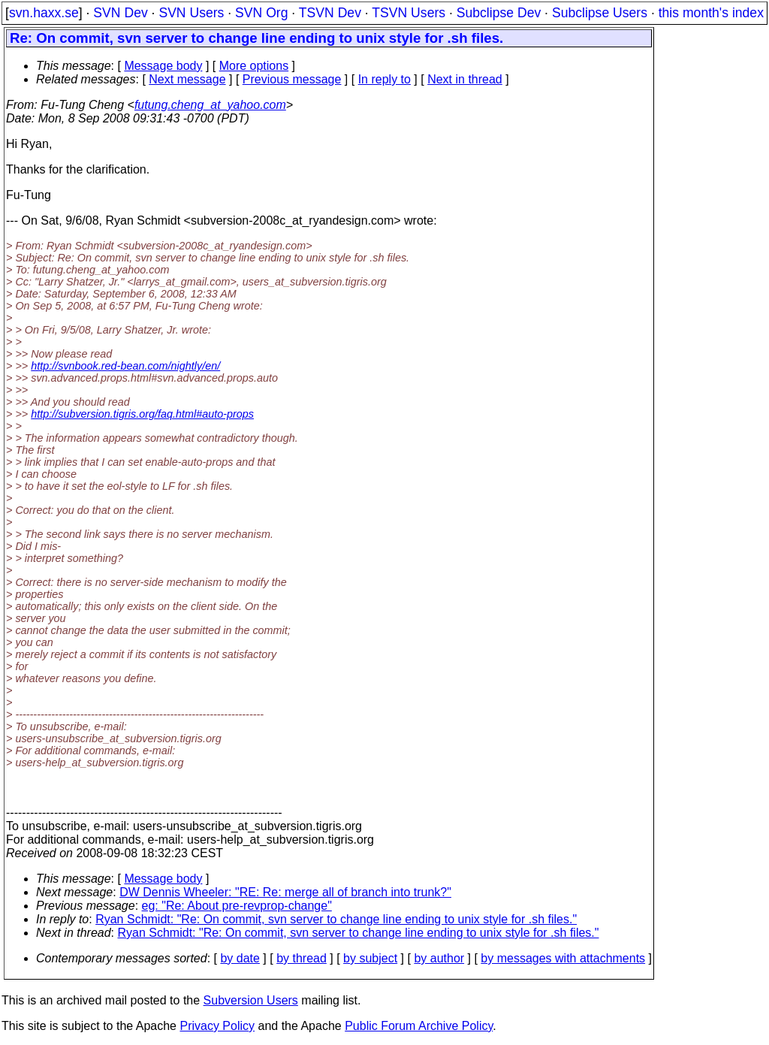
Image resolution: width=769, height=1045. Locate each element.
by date (239, 958)
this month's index (711, 12)
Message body (163, 65)
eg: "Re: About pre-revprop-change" (237, 905)
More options (254, 65)
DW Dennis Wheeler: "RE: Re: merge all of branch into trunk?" (285, 892)
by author (439, 958)
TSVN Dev (330, 12)
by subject (370, 958)
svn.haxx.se (44, 12)
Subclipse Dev (499, 12)
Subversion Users (251, 1000)
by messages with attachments (563, 958)
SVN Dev (120, 12)
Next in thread (464, 79)
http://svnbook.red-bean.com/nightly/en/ (125, 366)
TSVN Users (408, 12)
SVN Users (191, 12)
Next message (187, 79)
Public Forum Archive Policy (419, 1025)
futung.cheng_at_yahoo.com (210, 104)
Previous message (292, 79)
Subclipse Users (599, 12)
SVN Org (261, 12)
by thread (301, 958)
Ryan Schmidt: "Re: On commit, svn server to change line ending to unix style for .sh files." (336, 919)
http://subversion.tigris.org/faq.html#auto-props (142, 414)
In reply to (384, 79)
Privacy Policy (217, 1025)
